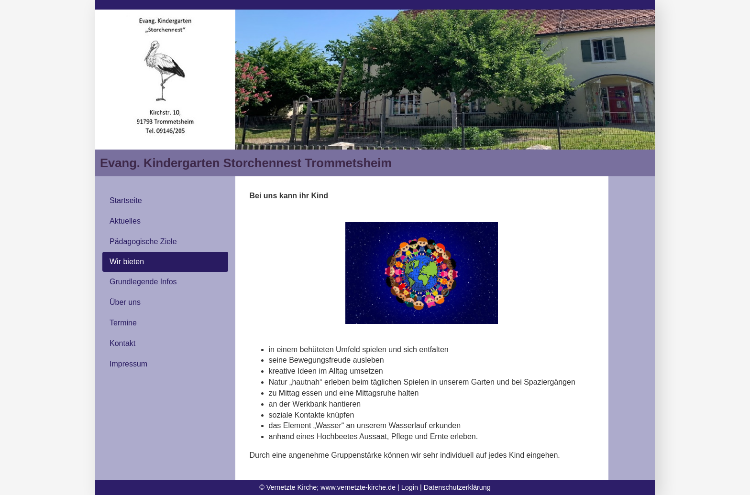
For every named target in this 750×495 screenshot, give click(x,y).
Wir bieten (127, 262)
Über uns (125, 302)
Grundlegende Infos (143, 282)
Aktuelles (125, 221)
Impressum (128, 364)
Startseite (126, 200)
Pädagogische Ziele (143, 241)
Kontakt (122, 343)
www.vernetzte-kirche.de (358, 487)
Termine (123, 323)
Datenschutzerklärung (457, 487)
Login (409, 487)
